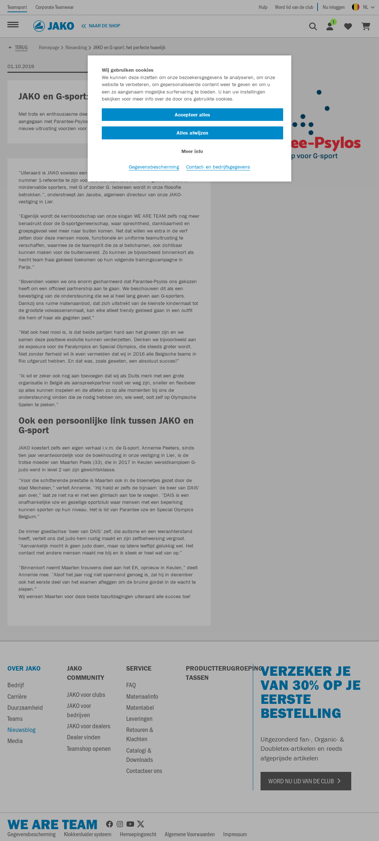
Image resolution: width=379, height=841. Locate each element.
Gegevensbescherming (154, 166)
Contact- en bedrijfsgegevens (218, 166)
